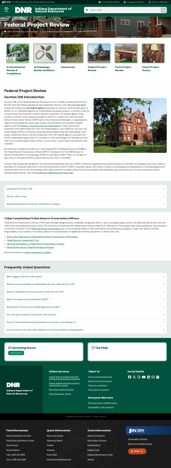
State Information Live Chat (18, 433)
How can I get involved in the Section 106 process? (32, 312)
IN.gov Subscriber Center (60, 391)
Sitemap (51, 447)
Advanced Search (55, 438)
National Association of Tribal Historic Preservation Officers (35, 241)
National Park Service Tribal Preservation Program (30, 245)
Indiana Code (93, 447)
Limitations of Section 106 (19, 186)
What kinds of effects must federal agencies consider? (33, 304)
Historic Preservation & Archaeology (23, 30)
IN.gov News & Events (97, 438)
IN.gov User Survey (55, 433)
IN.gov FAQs (52, 452)
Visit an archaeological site (100, 374)
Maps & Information (96, 433)
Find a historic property (98, 387)
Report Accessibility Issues (140, 441)
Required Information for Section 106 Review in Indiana (33, 201)
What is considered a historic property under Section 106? (35, 289)
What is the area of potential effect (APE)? (27, 297)
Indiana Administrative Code (100, 452)
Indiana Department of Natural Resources (65, 9)
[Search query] (150, 9)
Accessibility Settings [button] (137, 436)
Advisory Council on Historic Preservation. (40, 123)
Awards (91, 457)
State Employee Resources (59, 457)
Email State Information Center (20, 438)
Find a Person (12, 443)
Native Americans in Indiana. (38, 250)
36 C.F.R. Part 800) (77, 102)
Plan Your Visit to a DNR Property (102, 400)
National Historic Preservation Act (48, 226)
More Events (16, 350)
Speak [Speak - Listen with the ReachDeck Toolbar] (137, 449)
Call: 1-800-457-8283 (15, 452)
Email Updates (94, 443)
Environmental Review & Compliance (58, 30)
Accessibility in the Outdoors (101, 405)
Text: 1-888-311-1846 (16, 457)
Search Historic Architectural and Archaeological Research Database (64, 375)
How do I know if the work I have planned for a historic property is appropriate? (45, 327)
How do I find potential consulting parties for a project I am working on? (41, 319)
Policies (50, 443)
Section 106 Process (17, 194)
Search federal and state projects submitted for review (64, 382)
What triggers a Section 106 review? (24, 274)
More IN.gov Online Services (61, 387)
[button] (109, 2)
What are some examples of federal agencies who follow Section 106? (41, 281)
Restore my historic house (100, 378)
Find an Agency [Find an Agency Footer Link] (13, 447)
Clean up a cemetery (97, 383)
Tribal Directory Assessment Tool (23, 238)
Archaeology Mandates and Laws (52, 170)
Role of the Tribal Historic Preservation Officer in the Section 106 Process (42, 234)
